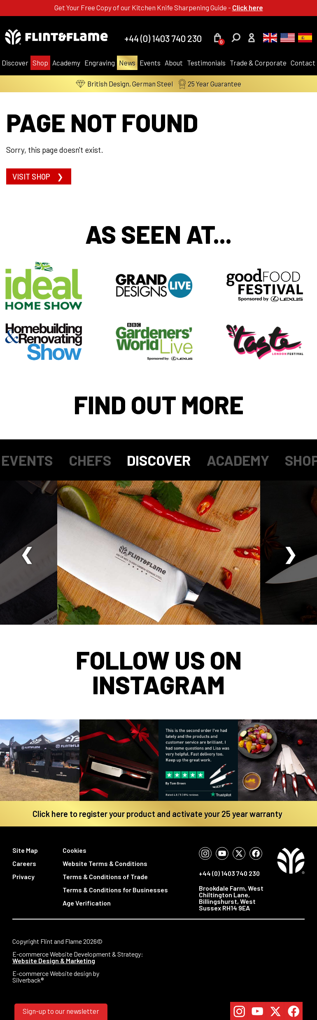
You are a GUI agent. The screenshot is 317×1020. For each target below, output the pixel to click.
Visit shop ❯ (38, 176)
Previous (27, 552)
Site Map (25, 850)
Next (290, 552)
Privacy (23, 876)
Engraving (99, 62)
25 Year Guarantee (210, 84)
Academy (66, 62)
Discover (159, 460)
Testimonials (206, 62)
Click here (247, 7)
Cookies (74, 850)
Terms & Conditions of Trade (105, 876)
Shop (40, 62)
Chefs (90, 460)
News (127, 62)
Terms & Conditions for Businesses (115, 890)
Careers (24, 863)
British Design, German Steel (124, 84)
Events (150, 62)
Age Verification (87, 903)
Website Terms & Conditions (105, 863)
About (174, 62)
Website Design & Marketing (53, 960)
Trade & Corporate (258, 62)
